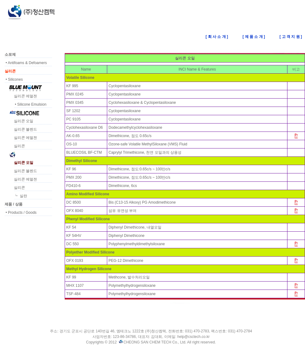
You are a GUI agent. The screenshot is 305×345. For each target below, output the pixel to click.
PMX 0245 (74, 94)
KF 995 (72, 86)
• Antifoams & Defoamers (26, 63)
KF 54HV (73, 235)
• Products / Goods (21, 212)
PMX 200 (73, 177)
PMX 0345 (74, 102)
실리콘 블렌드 (25, 129)
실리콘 (19, 146)
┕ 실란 (20, 196)
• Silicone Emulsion (30, 104)
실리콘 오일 (23, 121)
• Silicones (14, 79)
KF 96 (71, 169)
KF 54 (71, 227)
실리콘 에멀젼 (25, 96)
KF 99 (71, 277)
